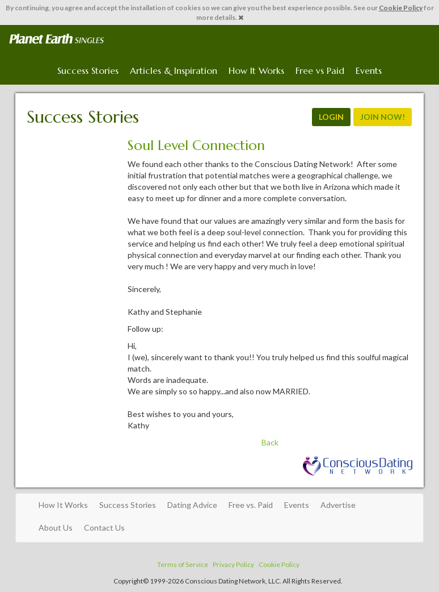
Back (269, 442)
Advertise (338, 505)
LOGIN (331, 117)
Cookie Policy (401, 7)
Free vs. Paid (251, 505)
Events (369, 70)
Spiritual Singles (56, 39)
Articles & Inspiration (173, 70)
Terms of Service (182, 564)
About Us (56, 527)
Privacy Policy (233, 564)
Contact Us (104, 527)
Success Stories (88, 70)
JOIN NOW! (382, 117)
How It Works (256, 70)
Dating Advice (192, 505)
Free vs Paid (320, 70)
